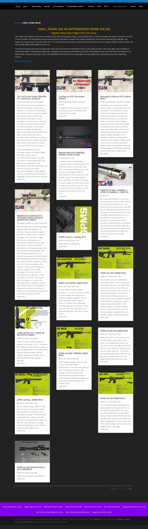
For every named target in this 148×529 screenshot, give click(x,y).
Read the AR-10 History (24, 61)
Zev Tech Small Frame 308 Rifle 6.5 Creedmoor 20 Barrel (31, 97)
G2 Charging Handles (67, 158)
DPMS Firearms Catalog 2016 (72, 237)
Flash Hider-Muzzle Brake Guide (78, 512)
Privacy (17, 522)
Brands (47, 6)
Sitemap (119, 519)
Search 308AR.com (29, 522)
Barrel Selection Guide (92, 507)
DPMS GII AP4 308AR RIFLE (112, 398)
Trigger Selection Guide (32, 507)
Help (140, 6)
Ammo (133, 6)
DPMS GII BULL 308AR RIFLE (30, 399)
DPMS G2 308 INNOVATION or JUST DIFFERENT (31, 468)
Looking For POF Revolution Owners (72, 97)
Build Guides (36, 6)
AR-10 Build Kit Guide (112, 507)
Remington (21, 223)
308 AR (97, 519)
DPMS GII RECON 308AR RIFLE (114, 330)
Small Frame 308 (119, 6)
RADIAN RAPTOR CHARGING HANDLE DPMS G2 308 (72, 153)
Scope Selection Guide (73, 507)
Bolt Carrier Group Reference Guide (49, 512)
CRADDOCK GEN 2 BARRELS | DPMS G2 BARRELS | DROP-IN (114, 191)
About (127, 519)
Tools (99, 6)
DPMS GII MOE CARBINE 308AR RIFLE (73, 354)
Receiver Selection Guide (12, 507)
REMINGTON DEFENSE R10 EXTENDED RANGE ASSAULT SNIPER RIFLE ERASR (30, 217)
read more (21, 179)
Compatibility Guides (75, 6)
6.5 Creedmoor (58, 6)
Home (18, 6)
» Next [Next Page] (129, 489)
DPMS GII (29, 223)
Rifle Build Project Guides (53, 507)
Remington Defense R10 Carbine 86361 (115, 97)
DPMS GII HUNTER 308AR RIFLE (73, 283)
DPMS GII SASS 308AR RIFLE (113, 273)
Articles (91, 6)
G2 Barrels (104, 196)
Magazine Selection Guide (102, 512)
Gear (25, 6)
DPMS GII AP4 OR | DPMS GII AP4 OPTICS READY (30, 334)
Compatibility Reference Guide (133, 507)
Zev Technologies (36, 102)
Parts (106, 6)
